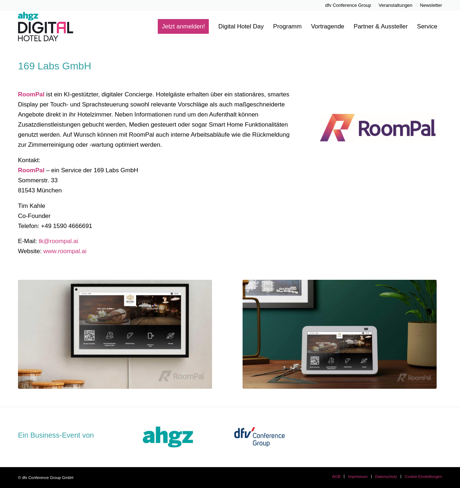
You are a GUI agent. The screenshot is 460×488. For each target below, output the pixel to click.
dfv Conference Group (348, 5)
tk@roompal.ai (58, 241)
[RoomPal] (377, 129)
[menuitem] (348, 5)
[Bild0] (115, 334)
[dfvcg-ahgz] (168, 437)
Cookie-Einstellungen (423, 476)
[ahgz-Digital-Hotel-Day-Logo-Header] (53, 26)
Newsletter (431, 5)
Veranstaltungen (396, 5)
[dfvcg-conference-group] (259, 437)
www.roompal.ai (65, 251)
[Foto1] (340, 334)
